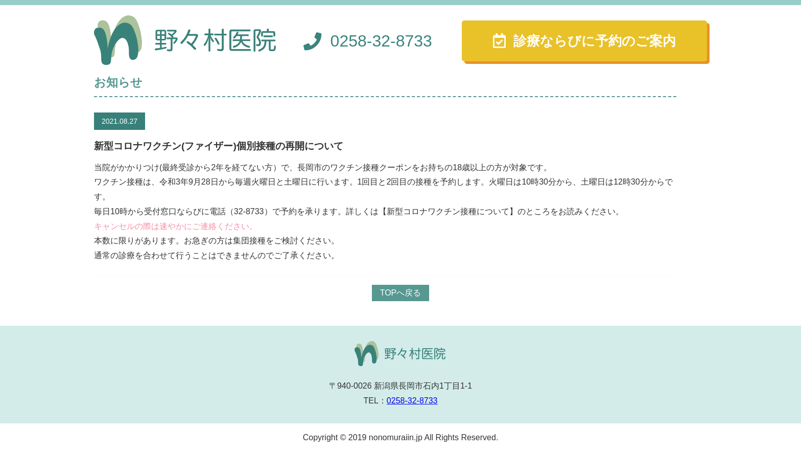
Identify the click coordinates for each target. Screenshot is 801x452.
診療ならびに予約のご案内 (594, 41)
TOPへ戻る (400, 292)
